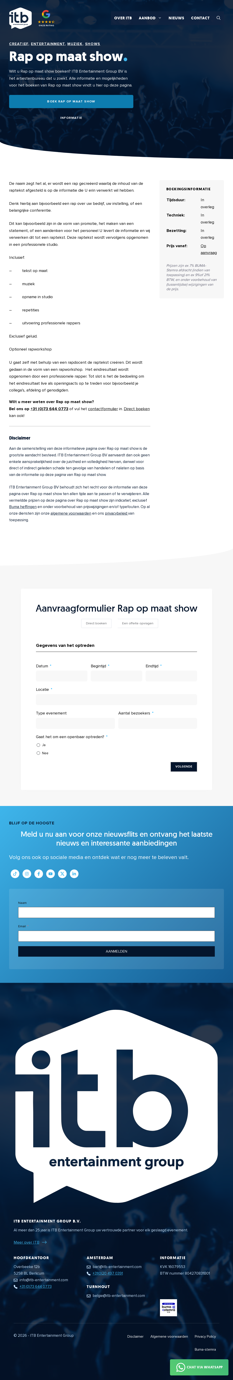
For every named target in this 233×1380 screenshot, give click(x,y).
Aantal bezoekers (134, 713)
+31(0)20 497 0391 (108, 1273)
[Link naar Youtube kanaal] (50, 873)
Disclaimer (135, 1336)
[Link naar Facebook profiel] (38, 873)
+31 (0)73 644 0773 (49, 408)
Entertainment (48, 44)
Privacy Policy (205, 1336)
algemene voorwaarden (71, 513)
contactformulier (103, 408)
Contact (200, 18)
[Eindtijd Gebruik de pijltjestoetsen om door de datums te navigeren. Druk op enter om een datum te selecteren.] (171, 676)
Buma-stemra (205, 1349)
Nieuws (176, 18)
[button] (218, 18)
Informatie (71, 118)
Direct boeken (137, 408)
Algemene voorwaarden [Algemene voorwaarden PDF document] (169, 1336)
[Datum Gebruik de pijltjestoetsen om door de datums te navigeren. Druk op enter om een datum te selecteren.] (61, 676)
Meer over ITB (26, 1242)
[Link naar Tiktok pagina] (15, 873)
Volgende (183, 766)
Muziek (75, 44)
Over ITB (123, 18)
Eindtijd (152, 665)
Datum (42, 665)
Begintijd (98, 665)
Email (22, 926)
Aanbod (152, 18)
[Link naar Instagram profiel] (27, 873)
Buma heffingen (23, 506)
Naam (22, 903)
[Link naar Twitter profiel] (62, 873)
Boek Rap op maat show (71, 101)
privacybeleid (116, 513)
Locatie (42, 689)
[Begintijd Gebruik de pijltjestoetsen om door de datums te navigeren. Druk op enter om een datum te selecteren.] (116, 676)
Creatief (18, 44)
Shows (92, 44)
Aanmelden (116, 951)
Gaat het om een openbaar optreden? (70, 736)
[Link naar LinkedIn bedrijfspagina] (74, 873)
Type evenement (51, 713)
